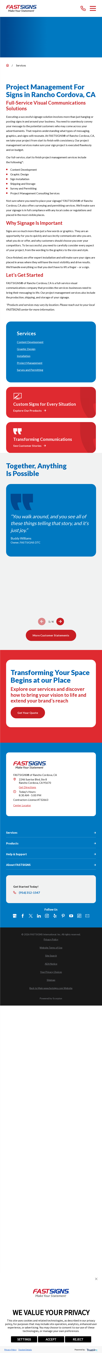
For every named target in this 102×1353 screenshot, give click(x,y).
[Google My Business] (15, 951)
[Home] (21, 8)
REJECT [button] (78, 1339)
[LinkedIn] (39, 951)
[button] (96, 1278)
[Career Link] (79, 951)
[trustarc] (91, 1349)
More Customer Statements (51, 635)
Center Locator (22, 840)
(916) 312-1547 (29, 928)
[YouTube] (71, 951)
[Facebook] (23, 951)
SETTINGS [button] (24, 1339)
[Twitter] (31, 951)
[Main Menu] (93, 8)
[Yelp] (55, 951)
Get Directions (27, 822)
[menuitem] (51, 342)
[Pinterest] (63, 951)
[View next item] (60, 621)
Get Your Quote (28, 713)
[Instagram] (47, 951)
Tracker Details (25, 1349)
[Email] (87, 951)
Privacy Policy (10, 1349)
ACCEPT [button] (51, 1339)
